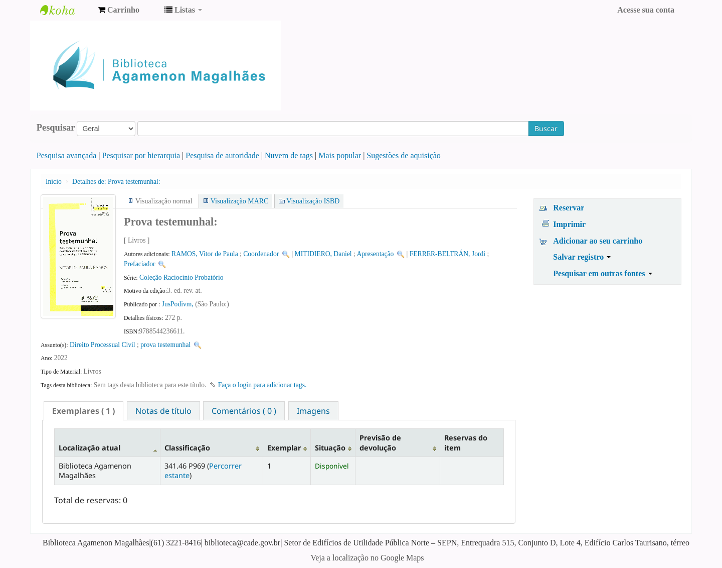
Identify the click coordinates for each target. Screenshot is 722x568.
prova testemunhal (165, 345)
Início (54, 181)
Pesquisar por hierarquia (141, 155)
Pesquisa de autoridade (222, 155)
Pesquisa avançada (67, 155)
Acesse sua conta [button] (645, 10)
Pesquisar (56, 128)
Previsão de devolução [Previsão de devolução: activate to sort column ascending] (380, 442)
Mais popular (339, 155)
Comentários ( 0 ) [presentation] (244, 410)
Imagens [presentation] (313, 410)
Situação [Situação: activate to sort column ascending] (330, 447)
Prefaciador (139, 264)
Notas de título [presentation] (163, 410)
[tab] (83, 410)
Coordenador (261, 254)
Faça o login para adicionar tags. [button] (262, 385)
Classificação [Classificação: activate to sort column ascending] (187, 447)
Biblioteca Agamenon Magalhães (65, 10)
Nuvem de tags (289, 155)
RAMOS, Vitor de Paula (204, 254)
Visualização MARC (239, 201)
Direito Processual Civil (102, 345)
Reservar (568, 207)
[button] (118, 10)
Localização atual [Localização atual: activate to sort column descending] (89, 447)
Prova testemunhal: (116, 181)
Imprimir (569, 224)
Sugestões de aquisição (404, 155)
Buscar (546, 128)
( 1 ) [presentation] (83, 410)
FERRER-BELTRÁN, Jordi (447, 254)
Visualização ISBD (312, 201)
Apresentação (375, 254)
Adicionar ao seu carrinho (597, 241)
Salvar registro (582, 257)
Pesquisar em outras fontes (602, 273)
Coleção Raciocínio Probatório (181, 277)
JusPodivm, (178, 304)
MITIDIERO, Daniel (323, 254)
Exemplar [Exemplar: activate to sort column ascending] (284, 447)
